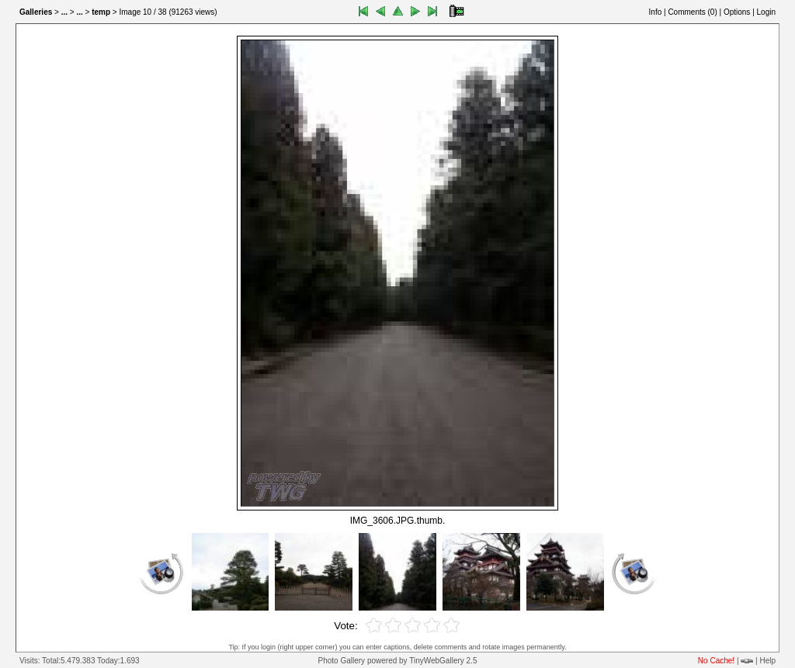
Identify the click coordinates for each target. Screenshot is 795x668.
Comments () (692, 12)
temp (101, 12)
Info (655, 12)
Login (766, 12)
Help (767, 660)
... (64, 12)
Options (737, 12)
